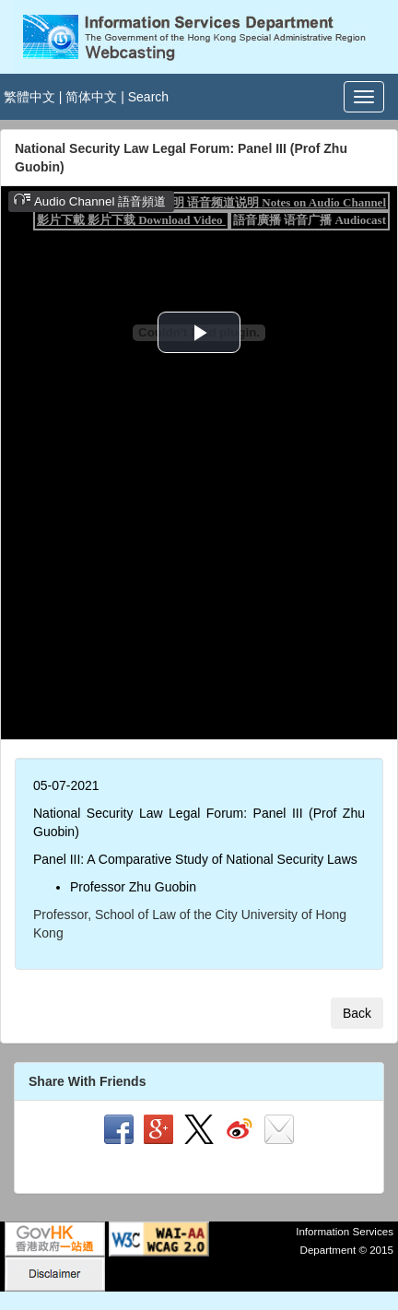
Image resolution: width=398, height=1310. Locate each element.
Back (357, 1013)
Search (148, 96)
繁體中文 (29, 96)
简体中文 (91, 96)
